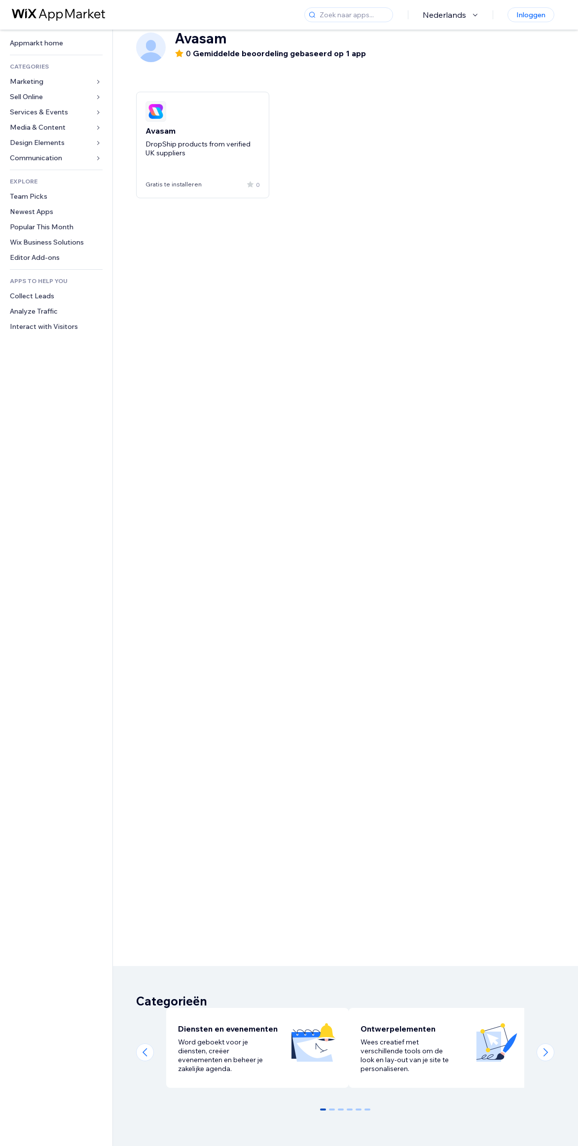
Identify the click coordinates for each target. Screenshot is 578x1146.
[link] (56, 43)
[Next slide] (545, 1052)
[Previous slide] (145, 1052)
